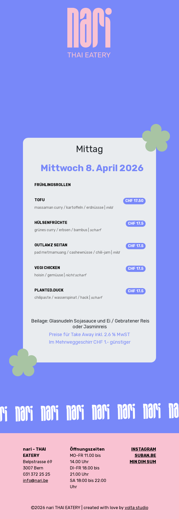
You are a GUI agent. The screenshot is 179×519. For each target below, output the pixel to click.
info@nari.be (35, 480)
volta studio (136, 507)
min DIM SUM (143, 461)
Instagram (143, 449)
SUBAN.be (145, 455)
